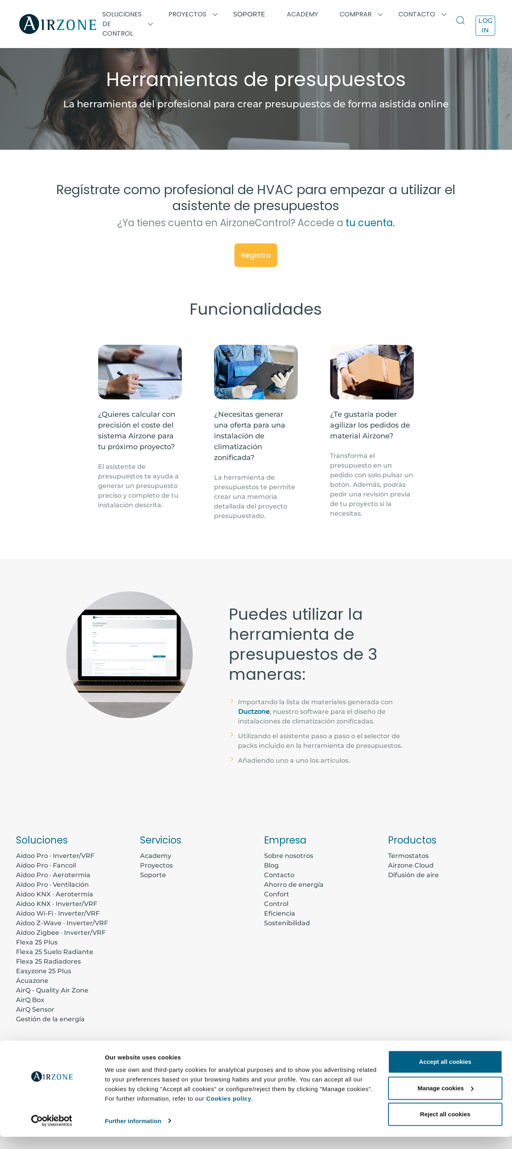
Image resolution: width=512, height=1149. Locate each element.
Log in (485, 25)
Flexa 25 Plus (37, 942)
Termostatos (408, 856)
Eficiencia (279, 913)
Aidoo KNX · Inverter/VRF (56, 904)
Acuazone (32, 980)
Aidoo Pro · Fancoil (46, 865)
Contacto (279, 875)
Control (276, 904)
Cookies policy (228, 1111)
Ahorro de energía (294, 884)
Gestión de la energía (50, 1019)
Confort (276, 894)
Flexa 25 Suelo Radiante (54, 952)
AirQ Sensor (35, 1009)
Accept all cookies (445, 1074)
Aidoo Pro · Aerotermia (53, 875)
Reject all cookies (445, 1126)
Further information (133, 1133)
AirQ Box (30, 1000)
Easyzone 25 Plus (43, 971)
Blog (271, 865)
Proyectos (156, 865)
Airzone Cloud (411, 865)
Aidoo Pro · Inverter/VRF (55, 856)
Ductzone (254, 711)
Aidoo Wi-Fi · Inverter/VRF (58, 913)
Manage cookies (446, 1100)
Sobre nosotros (288, 856)
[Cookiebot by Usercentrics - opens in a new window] (52, 1133)
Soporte (249, 14)
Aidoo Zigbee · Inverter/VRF (61, 932)
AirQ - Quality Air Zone (52, 990)
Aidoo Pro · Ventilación (52, 884)
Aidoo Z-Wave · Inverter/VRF (62, 923)
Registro (256, 255)
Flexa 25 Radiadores (48, 961)
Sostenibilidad (287, 923)
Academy (155, 856)
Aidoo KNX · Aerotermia (54, 894)
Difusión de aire (413, 875)
